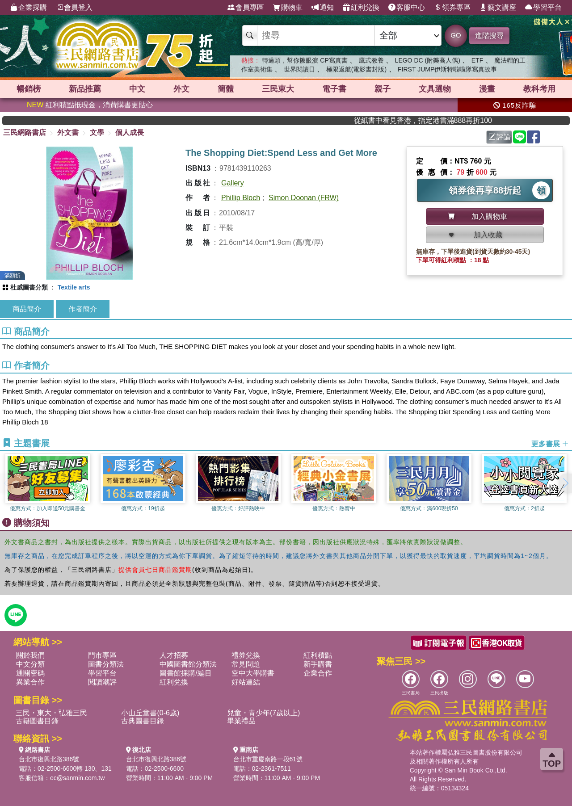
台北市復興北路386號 (49, 759)
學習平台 (543, 7)
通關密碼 (30, 673)
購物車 (288, 7)
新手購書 (317, 664)
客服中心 (406, 7)
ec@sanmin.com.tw (77, 777)
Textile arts (74, 287)
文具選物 (435, 88)
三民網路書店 (24, 132)
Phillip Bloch (240, 198)
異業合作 (30, 682)
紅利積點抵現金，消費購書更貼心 (90, 105)
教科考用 (539, 88)
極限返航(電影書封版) (356, 69)
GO (455, 35)
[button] (565, 483)
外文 (181, 88)
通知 (322, 7)
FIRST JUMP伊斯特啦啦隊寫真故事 (447, 69)
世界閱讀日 (299, 69)
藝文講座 (497, 7)
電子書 (334, 88)
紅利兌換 (361, 7)
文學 (97, 132)
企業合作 (317, 673)
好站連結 (245, 682)
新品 (85, 88)
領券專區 (452, 7)
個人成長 (129, 132)
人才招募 (174, 655)
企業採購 (28, 7)
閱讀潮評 (102, 682)
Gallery (232, 183)
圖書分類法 (106, 664)
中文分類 (30, 664)
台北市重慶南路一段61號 (268, 759)
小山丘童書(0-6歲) (150, 713)
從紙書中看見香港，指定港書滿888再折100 (440, 120)
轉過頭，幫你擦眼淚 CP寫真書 (304, 60)
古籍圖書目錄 (37, 721)
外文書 (68, 132)
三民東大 (278, 88)
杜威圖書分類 (29, 287)
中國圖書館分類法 (188, 664)
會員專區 (245, 7)
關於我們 (30, 655)
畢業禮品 (241, 721)
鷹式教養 (371, 60)
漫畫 (487, 88)
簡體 (226, 88)
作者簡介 (82, 309)
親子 (382, 88)
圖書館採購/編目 (185, 673)
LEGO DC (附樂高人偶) (427, 60)
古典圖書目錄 (142, 721)
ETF (477, 60)
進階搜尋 (489, 35)
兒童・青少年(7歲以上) (263, 713)
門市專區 (102, 655)
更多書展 (550, 443)
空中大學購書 (252, 673)
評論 (499, 137)
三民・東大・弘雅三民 (51, 713)
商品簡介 (27, 309)
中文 (137, 88)
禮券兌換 (245, 655)
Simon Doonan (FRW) (304, 198)
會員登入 (74, 7)
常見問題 (245, 664)
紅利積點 (317, 655)
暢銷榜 (29, 88)
